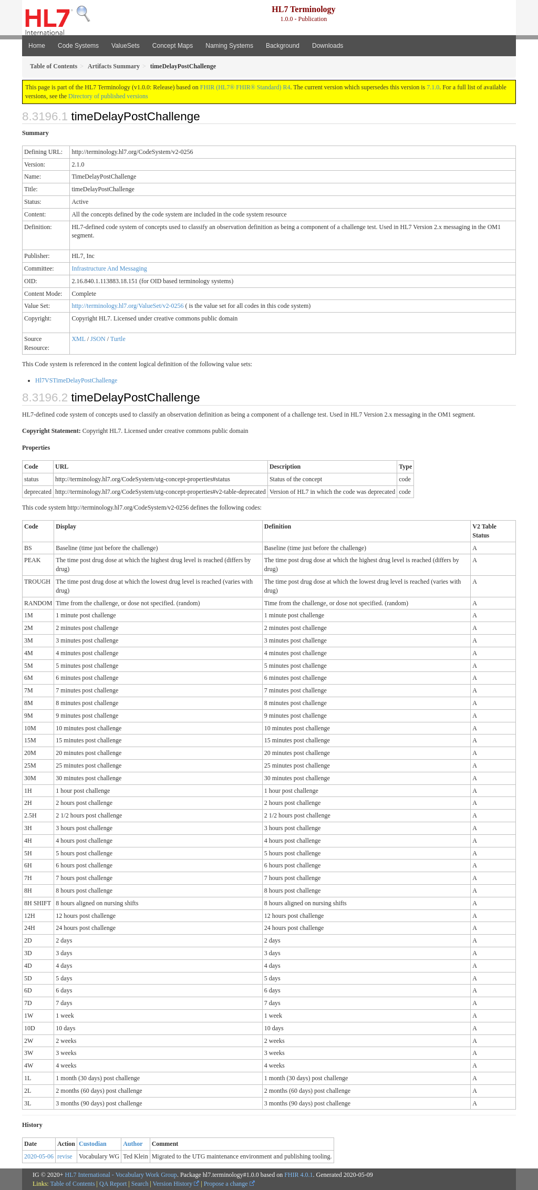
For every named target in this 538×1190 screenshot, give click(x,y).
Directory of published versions (108, 96)
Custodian (93, 1143)
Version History (176, 1183)
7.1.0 (433, 87)
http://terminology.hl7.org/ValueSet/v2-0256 (127, 305)
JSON (98, 339)
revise (65, 1156)
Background (282, 45)
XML (78, 339)
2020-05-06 (39, 1156)
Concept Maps (172, 45)
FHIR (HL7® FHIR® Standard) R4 (245, 87)
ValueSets (125, 45)
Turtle (118, 339)
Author (132, 1143)
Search (140, 1183)
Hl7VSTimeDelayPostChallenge (76, 380)
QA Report (113, 1183)
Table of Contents (72, 1183)
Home (36, 45)
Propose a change (229, 1183)
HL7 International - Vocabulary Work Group (121, 1174)
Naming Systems (229, 45)
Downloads (327, 45)
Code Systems (78, 45)
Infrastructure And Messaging (109, 268)
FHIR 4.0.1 (298, 1174)
